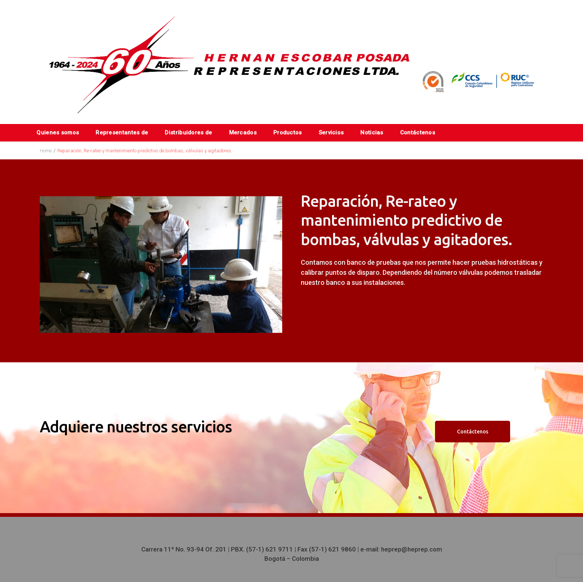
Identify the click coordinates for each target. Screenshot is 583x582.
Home (46, 150)
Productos (287, 132)
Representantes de (122, 132)
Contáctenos (417, 132)
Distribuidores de (188, 132)
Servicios (331, 132)
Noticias (371, 132)
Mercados (243, 132)
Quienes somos (57, 132)
